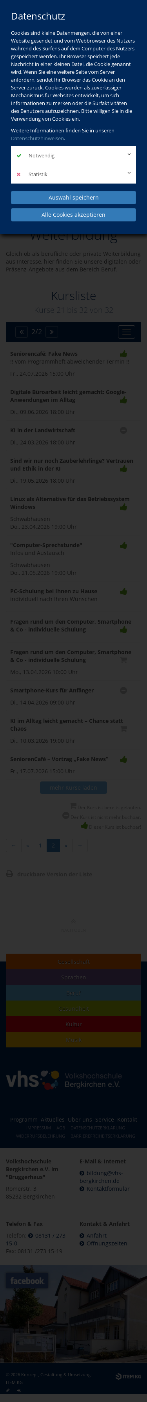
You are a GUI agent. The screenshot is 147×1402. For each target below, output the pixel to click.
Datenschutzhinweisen (37, 138)
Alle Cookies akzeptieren (73, 214)
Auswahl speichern (74, 197)
